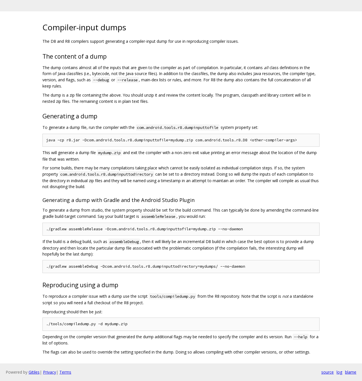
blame (350, 372)
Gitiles (34, 372)
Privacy (49, 372)
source (327, 372)
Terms (65, 372)
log (339, 372)
